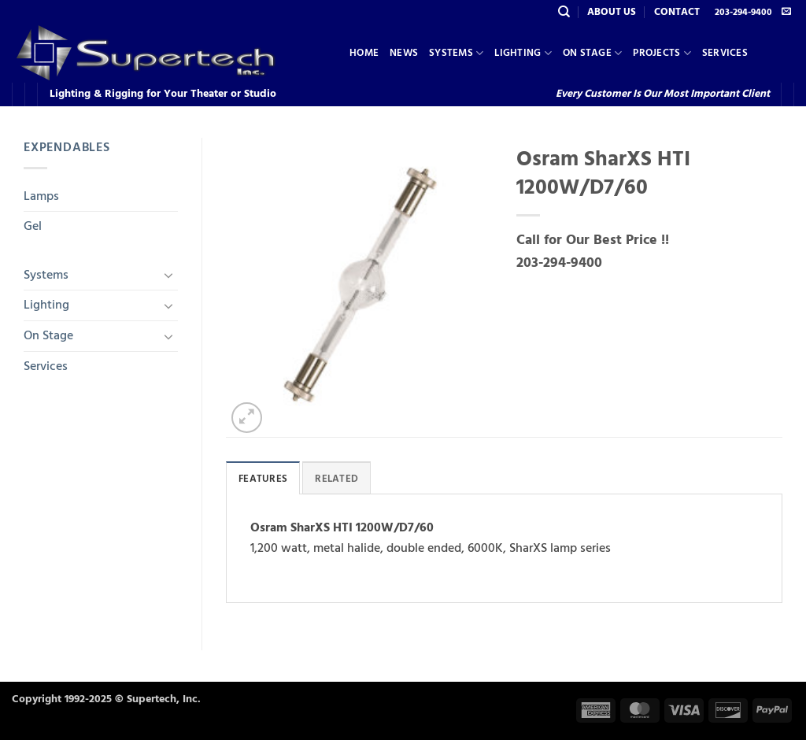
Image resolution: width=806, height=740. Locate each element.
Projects (662, 53)
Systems (456, 53)
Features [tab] (262, 479)
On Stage (593, 53)
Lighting (523, 53)
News (404, 53)
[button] (246, 417)
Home (364, 53)
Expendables (67, 147)
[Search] (564, 12)
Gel (33, 226)
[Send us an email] (786, 11)
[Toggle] (168, 274)
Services (725, 53)
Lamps (41, 196)
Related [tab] (336, 479)
